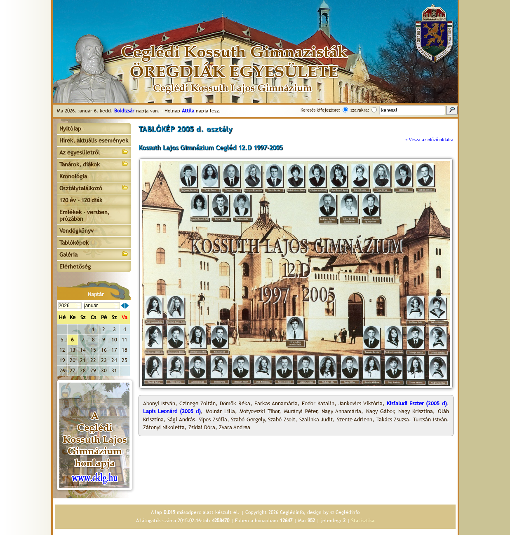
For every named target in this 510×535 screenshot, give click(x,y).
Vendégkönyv (76, 230)
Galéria (94, 254)
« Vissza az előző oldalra (429, 139)
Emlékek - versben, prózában (84, 215)
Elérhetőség (75, 266)
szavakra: (359, 109)
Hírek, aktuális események (93, 140)
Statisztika (362, 520)
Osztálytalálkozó (94, 188)
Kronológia (73, 176)
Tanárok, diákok (94, 164)
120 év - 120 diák (80, 200)
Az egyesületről (94, 152)
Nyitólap (70, 128)
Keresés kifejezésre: (321, 109)
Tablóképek (74, 242)
